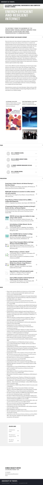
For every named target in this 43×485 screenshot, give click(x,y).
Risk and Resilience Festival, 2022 (29, 411)
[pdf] (14, 106)
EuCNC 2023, (10, 394)
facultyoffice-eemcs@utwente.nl (11, 474)
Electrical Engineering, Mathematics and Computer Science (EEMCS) (22, 6)
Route (6, 475)
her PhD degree (25, 325)
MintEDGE (16, 374)
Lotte (8, 329)
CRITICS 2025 (27, 322)
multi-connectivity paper (14, 403)
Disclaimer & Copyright (6, 483)
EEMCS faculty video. (22, 409)
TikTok (30, 343)
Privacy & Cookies (14, 483)
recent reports (20, 52)
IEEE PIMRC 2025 (15, 314)
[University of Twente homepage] (8, 2)
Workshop (23, 380)
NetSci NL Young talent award (30, 334)
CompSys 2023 (34, 384)
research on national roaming (17, 357)
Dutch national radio (27, 360)
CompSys (10, 407)
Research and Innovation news (13, 358)
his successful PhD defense (24, 300)
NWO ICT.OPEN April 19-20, (17, 401)
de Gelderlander (24, 291)
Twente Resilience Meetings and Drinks (26, 414)
